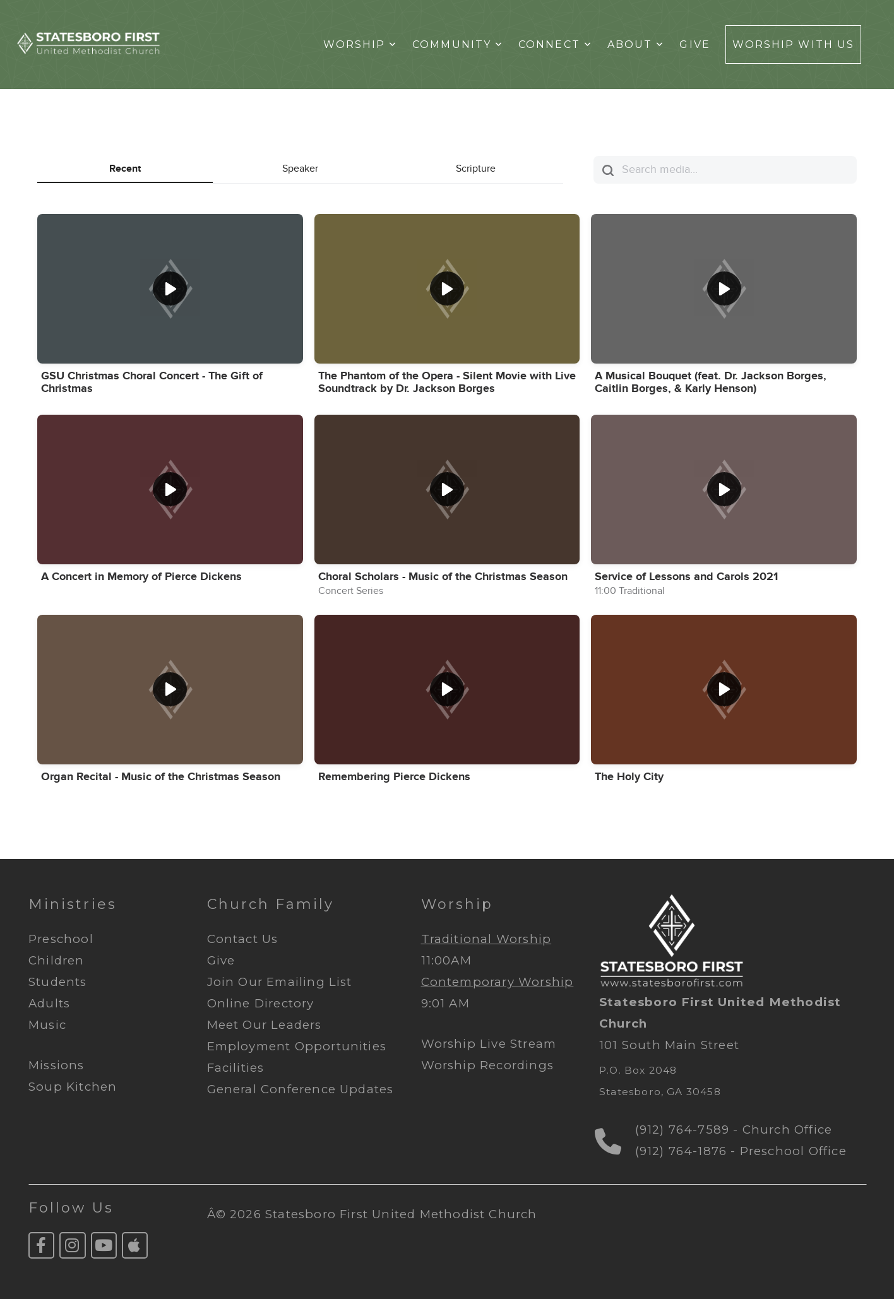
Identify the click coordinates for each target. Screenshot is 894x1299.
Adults (49, 1003)
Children (56, 960)
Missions (56, 1065)
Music (47, 1024)
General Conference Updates (300, 1089)
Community (457, 44)
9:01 (433, 1003)
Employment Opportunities (297, 1046)
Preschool (60, 939)
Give (694, 44)
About (636, 44)
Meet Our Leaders (264, 1024)
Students (57, 982)
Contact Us (244, 939)
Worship (360, 44)
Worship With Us (793, 44)
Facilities (236, 1067)
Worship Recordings (487, 1065)
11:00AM (446, 960)
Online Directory (260, 1003)
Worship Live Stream (489, 1043)
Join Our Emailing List (281, 982)
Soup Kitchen (72, 1086)
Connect (555, 44)
